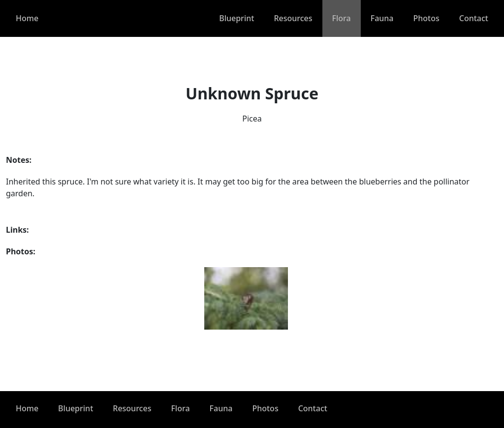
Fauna (382, 18)
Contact (473, 18)
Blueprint (236, 18)
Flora (341, 18)
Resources (293, 18)
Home (27, 18)
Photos (426, 18)
